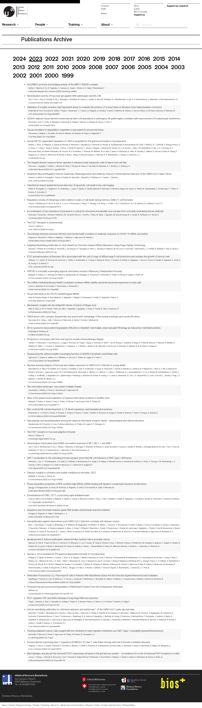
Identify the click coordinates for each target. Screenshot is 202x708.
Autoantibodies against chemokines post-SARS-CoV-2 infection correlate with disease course (73, 521)
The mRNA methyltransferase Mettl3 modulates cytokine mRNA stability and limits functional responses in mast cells (84, 282)
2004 (161, 67)
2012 (34, 67)
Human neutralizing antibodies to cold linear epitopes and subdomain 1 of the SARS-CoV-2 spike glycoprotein (80, 609)
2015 (159, 58)
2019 (99, 58)
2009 (79, 67)
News (136, 5)
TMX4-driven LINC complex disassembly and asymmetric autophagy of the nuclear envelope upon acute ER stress (83, 316)
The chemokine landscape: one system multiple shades (54, 386)
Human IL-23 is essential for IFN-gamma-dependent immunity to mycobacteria (66, 554)
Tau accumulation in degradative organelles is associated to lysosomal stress (65, 130)
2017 (129, 58)
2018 (114, 58)
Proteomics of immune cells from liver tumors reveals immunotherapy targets (65, 339)
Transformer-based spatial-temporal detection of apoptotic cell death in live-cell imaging (70, 185)
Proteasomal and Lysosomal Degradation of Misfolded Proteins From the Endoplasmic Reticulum (75, 586)
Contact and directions (111, 705)
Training (75, 24)
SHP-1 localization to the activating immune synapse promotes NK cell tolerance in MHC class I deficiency (79, 458)
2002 (19, 75)
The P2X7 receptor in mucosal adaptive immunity (51, 432)
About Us (55, 705)
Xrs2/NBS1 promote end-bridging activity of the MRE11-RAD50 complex (62, 84)
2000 (51, 75)
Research (10, 24)
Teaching (45, 705)
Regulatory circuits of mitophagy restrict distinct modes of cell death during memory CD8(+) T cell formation (80, 200)
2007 (111, 67)
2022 (51, 58)
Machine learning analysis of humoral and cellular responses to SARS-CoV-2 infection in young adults (76, 365)
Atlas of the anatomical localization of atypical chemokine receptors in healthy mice (68, 398)
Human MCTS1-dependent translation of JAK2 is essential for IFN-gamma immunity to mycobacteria (76, 141)
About (107, 24)
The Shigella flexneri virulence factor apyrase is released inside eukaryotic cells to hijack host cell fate (77, 162)
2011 (48, 67)
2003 (178, 67)
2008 (95, 67)
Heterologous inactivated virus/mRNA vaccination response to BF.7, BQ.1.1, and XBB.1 (69, 443)
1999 (68, 75)
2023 (35, 58)
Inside (103, 8)
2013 (19, 67)
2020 (83, 58)
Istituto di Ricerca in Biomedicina (31, 675)
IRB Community (140, 11)
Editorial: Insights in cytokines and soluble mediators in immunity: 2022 (61, 472)
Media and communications (72, 705)
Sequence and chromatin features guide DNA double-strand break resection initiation (68, 510)
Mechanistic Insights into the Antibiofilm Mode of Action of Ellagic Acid (61, 305)
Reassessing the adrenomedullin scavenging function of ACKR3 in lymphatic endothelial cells (72, 354)
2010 (63, 67)
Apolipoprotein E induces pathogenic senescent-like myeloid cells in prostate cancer (68, 539)
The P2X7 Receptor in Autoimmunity (45, 222)
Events (137, 8)
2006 (128, 67)
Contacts (105, 5)
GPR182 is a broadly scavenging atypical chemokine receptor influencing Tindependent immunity (74, 271)
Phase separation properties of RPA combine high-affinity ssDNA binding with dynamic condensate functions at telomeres (86, 484)
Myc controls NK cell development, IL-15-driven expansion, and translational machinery (69, 409)
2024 (19, 58)
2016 (144, 58)
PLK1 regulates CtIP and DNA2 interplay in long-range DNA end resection (62, 598)
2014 (174, 58)
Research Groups (24, 705)
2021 (68, 58)
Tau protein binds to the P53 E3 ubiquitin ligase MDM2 (53, 294)
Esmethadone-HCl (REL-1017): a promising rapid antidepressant (58, 495)
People (41, 24)
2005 (145, 67)
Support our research (177, 5)
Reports (89, 705)
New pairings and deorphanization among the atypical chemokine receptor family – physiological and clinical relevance (85, 420)
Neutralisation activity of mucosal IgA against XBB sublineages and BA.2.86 (64, 96)
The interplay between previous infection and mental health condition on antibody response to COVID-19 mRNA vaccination (87, 234)
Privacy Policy (129, 705)
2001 (35, 75)
